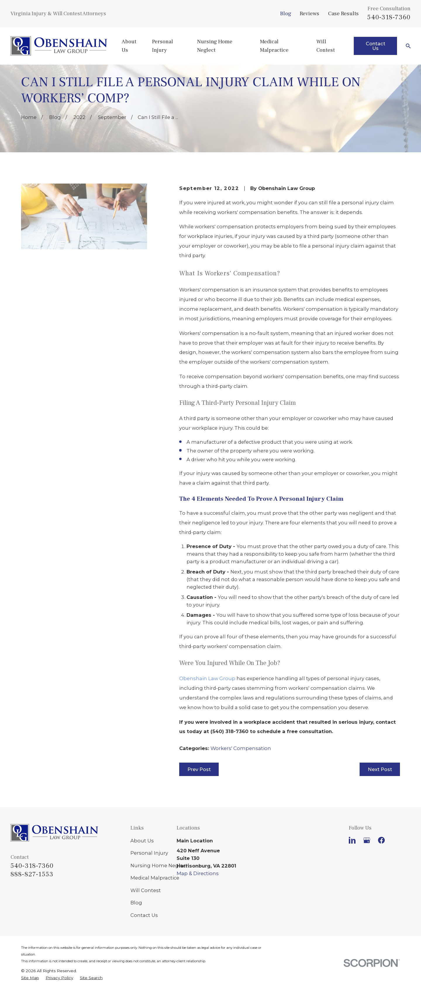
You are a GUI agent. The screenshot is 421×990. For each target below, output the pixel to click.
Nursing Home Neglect (159, 865)
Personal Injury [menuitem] (162, 46)
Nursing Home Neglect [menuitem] (214, 46)
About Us (142, 841)
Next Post (380, 769)
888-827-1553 (32, 874)
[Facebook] (381, 840)
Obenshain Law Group (207, 678)
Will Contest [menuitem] (325, 46)
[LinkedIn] (352, 840)
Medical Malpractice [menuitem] (274, 46)
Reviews (309, 13)
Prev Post (199, 769)
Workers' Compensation (240, 748)
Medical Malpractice (154, 878)
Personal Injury (149, 853)
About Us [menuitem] (129, 46)
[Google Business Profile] (366, 840)
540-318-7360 (388, 17)
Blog (285, 13)
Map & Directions (198, 873)
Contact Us (375, 46)
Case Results (343, 13)
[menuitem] (30, 978)
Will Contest (145, 890)
